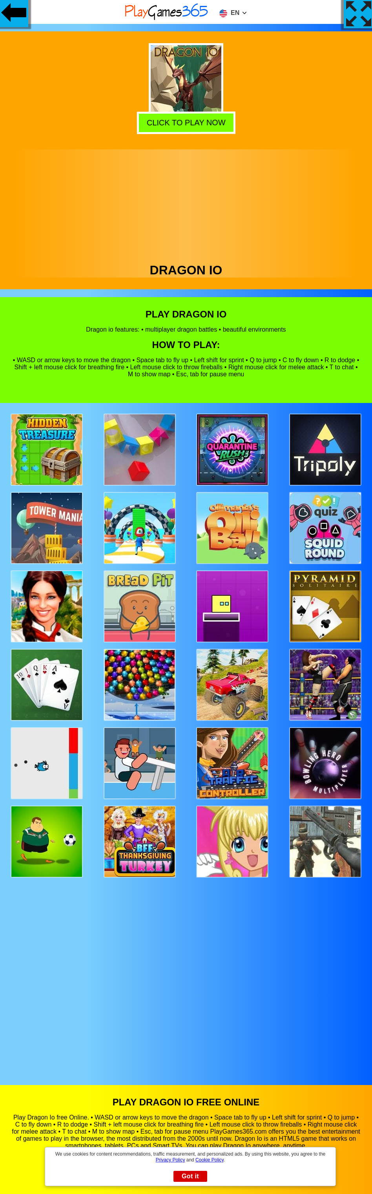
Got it (190, 1176)
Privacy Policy (170, 1160)
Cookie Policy (209, 1160)
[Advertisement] (186, 204)
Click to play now (184, 122)
